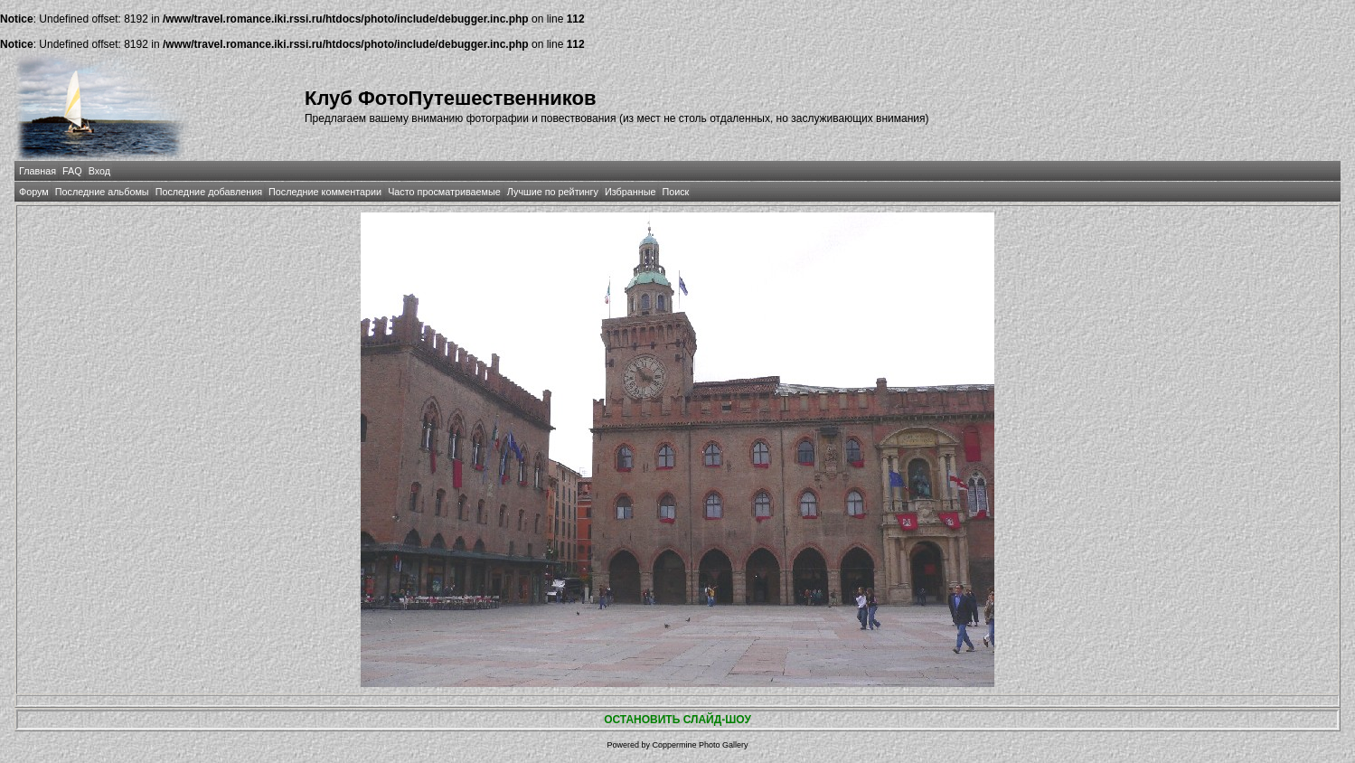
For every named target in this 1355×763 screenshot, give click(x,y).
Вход (99, 170)
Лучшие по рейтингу (552, 191)
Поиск (675, 191)
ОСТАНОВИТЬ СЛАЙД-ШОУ (677, 719)
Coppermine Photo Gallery (700, 744)
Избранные (630, 191)
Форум (34, 191)
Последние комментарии (324, 191)
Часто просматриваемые (444, 191)
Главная (37, 170)
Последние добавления (208, 191)
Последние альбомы (102, 191)
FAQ (72, 170)
